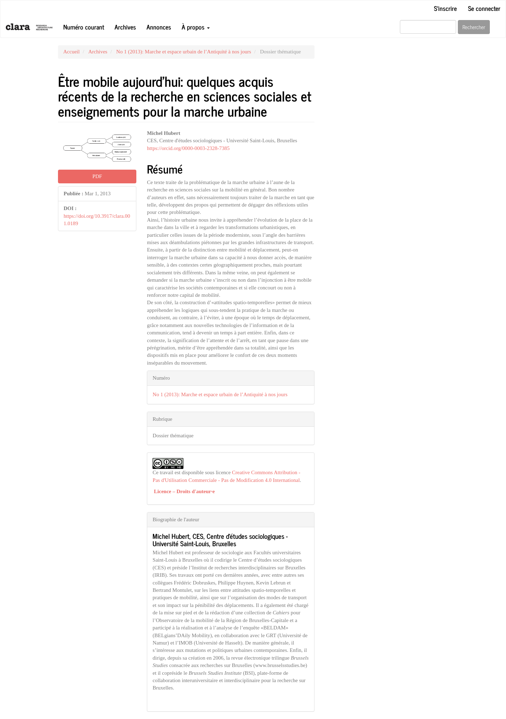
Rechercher (473, 26)
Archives (125, 26)
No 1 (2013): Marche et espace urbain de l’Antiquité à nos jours (183, 51)
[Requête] (428, 27)
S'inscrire (445, 8)
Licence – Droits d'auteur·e (184, 491)
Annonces (159, 26)
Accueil (71, 51)
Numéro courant (83, 26)
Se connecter (484, 8)
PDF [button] (97, 176)
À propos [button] (196, 26)
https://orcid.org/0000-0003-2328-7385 (188, 148)
